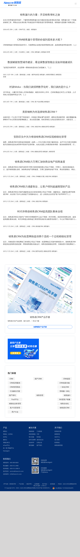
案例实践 (22, 75)
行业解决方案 (15, 391)
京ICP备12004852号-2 (44, 488)
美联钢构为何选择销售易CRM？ (40, 111)
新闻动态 (22, 127)
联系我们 (57, 442)
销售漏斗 (34, 29)
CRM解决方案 (40, 176)
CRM (32, 52)
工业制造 (39, 431)
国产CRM (38, 379)
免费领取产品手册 (40, 327)
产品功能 (21, 484)
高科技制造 (32, 434)
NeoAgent (6, 451)
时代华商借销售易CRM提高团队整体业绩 (40, 211)
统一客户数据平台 (8, 448)
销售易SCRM (64, 408)
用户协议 (44, 484)
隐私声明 (29, 484)
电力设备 (31, 437)
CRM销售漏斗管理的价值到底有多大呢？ (40, 39)
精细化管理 (45, 127)
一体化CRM (64, 387)
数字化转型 (35, 75)
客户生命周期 (39, 102)
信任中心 (57, 437)
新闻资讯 (57, 434)
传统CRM (38, 127)
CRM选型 (66, 379)
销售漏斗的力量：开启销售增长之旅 (40, 14)
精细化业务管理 (15, 403)
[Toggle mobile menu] (76, 4)
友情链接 (52, 484)
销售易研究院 (59, 445)
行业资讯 (22, 52)
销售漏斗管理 (45, 52)
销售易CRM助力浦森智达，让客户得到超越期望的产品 (40, 186)
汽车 (38, 434)
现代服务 (31, 445)
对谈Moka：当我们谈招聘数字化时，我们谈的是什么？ (40, 86)
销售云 (5, 431)
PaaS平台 (15, 399)
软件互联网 (32, 440)
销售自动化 (64, 403)
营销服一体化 (65, 391)
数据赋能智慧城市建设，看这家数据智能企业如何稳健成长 (40, 62)
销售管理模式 (50, 75)
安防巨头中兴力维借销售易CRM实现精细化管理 (40, 136)
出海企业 (39, 442)
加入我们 (57, 440)
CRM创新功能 (65, 383)
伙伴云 (5, 437)
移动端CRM (39, 226)
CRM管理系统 (15, 387)
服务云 (5, 440)
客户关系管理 (15, 408)
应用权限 (36, 484)
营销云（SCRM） (8, 434)
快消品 (39, 437)
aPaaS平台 (6, 445)
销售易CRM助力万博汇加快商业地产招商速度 (40, 161)
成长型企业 (40, 440)
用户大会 (15, 412)
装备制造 (31, 431)
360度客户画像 (64, 399)
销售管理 (52, 152)
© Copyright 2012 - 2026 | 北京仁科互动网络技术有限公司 (21, 488)
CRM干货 (22, 29)
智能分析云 (6, 442)
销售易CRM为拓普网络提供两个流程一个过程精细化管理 (40, 236)
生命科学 (31, 442)
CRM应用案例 (15, 383)
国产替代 (12, 395)
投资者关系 (58, 431)
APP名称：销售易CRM (9, 484)
